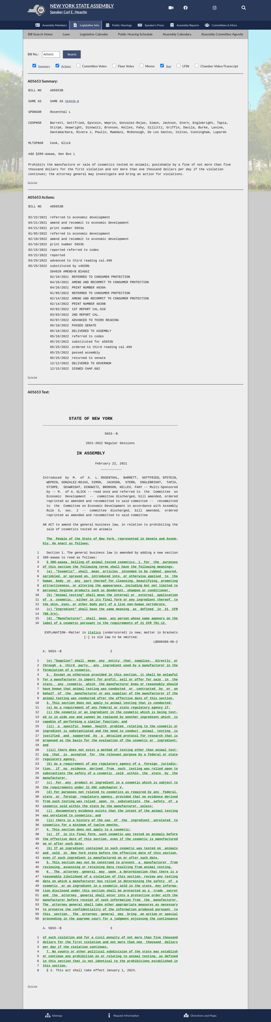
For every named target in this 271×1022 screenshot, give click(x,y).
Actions (68, 76)
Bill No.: (33, 62)
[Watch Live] (162, 9)
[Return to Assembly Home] (79, 11)
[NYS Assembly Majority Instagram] (207, 9)
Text (171, 76)
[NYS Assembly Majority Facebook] (177, 9)
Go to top (33, 192)
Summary (44, 76)
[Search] (237, 9)
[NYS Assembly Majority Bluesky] (222, 9)
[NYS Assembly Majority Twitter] (192, 9)
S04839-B (72, 111)
